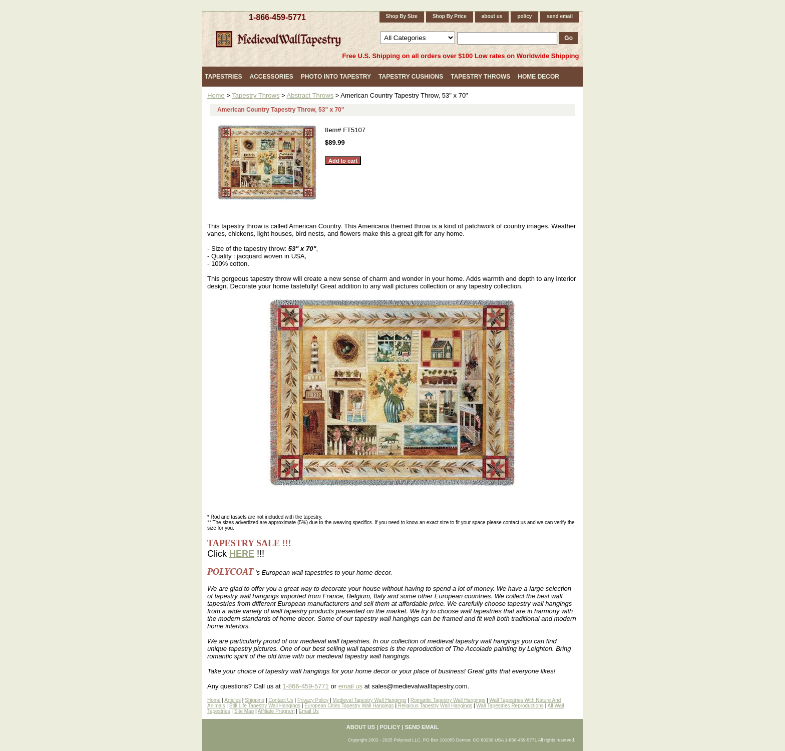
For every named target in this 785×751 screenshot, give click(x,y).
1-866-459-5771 (277, 17)
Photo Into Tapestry (336, 76)
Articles (232, 700)
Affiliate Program (276, 711)
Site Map (244, 711)
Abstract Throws (310, 95)
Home (216, 95)
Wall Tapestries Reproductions (510, 705)
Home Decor (538, 76)
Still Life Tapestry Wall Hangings (264, 705)
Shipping (254, 700)
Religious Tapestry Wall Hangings (434, 705)
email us (350, 686)
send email (560, 16)
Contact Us (280, 700)
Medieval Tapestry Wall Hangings (369, 700)
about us (492, 16)
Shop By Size (402, 16)
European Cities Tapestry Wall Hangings (349, 705)
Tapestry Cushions (410, 76)
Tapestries (223, 76)
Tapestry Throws (480, 76)
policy (524, 16)
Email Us (309, 711)
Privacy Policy (312, 700)
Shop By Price (450, 16)
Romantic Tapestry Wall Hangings (448, 700)
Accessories (271, 76)
